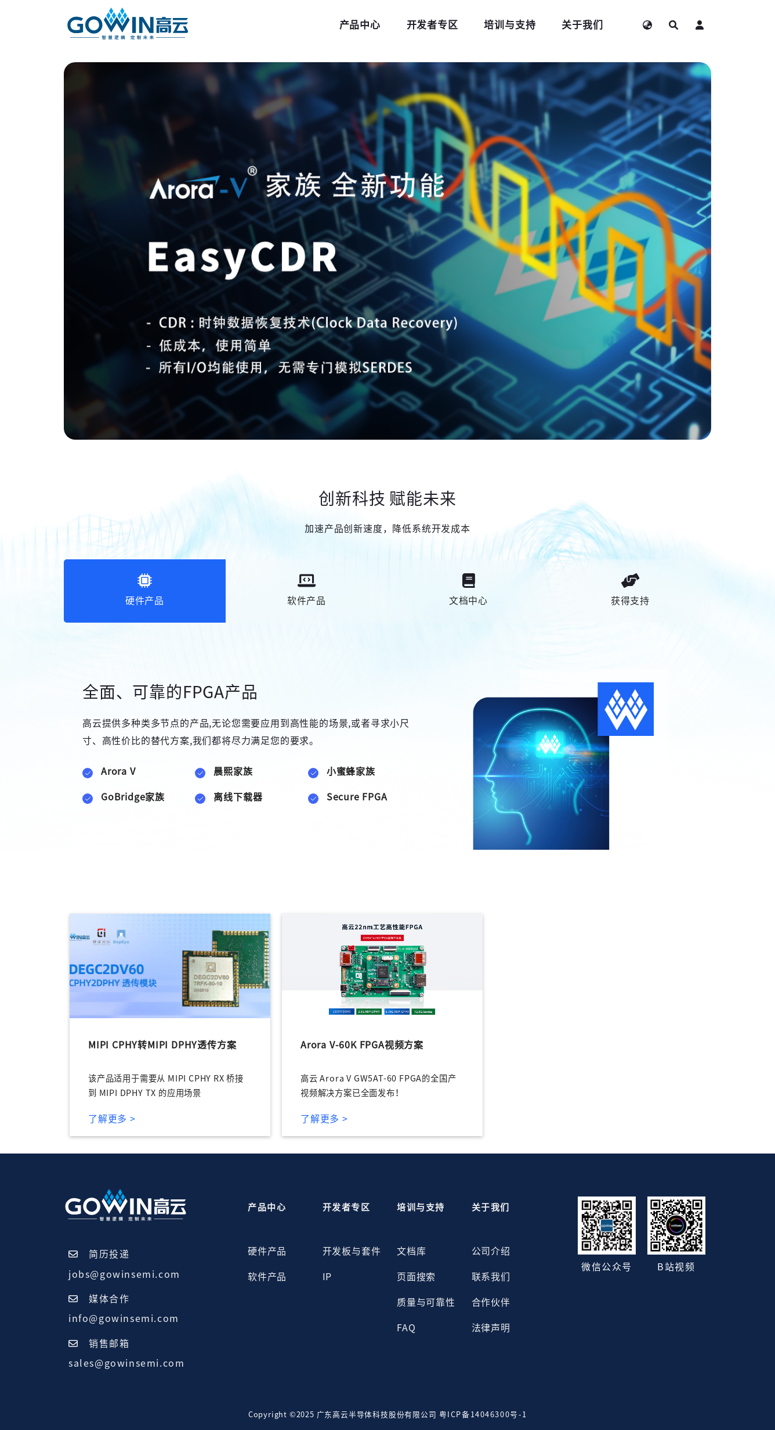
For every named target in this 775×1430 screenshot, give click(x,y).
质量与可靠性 (426, 1302)
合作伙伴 (491, 1302)
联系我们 (491, 1276)
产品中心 (360, 25)
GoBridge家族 (133, 797)
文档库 (411, 1251)
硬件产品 (267, 1251)
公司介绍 (491, 1251)
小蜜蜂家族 (351, 771)
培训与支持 (509, 25)
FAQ (406, 1327)
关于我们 (582, 25)
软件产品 (267, 1276)
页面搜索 (416, 1276)
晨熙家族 (232, 771)
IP (327, 1276)
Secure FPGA (357, 797)
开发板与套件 (352, 1251)
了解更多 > (112, 1118)
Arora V (118, 771)
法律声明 (491, 1327)
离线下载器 (237, 797)
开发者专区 (432, 25)
